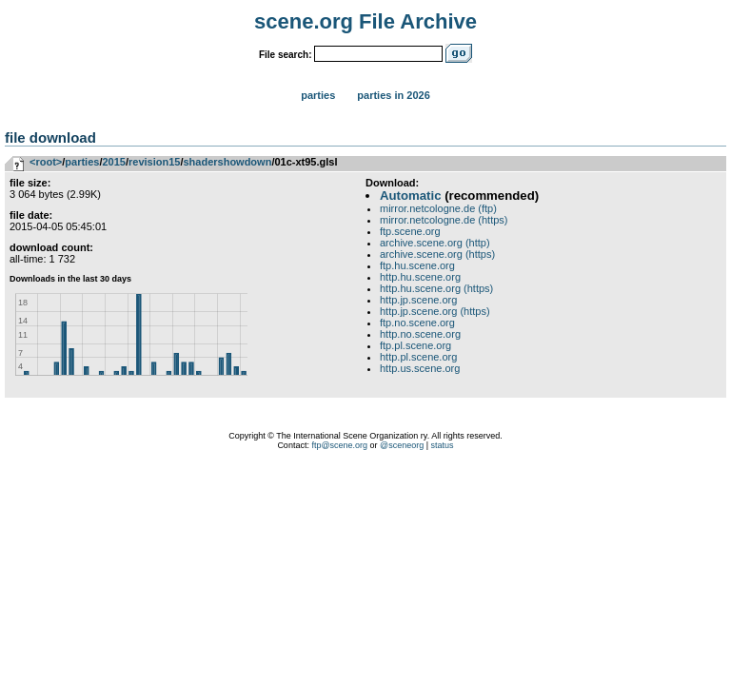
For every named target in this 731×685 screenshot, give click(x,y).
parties (82, 161)
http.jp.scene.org (418, 299)
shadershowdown (227, 161)
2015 (113, 161)
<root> (46, 161)
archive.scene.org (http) (435, 242)
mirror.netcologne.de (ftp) (438, 208)
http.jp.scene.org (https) (435, 311)
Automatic (410, 195)
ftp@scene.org (339, 445)
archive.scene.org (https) (437, 254)
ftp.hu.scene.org (417, 265)
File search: (285, 54)
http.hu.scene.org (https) (436, 288)
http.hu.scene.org (420, 277)
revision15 (154, 161)
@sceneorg (402, 445)
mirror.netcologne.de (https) (444, 219)
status (442, 445)
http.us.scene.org (420, 368)
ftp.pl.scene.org (415, 345)
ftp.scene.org (410, 231)
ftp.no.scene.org (417, 322)
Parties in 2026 (393, 95)
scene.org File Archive (365, 21)
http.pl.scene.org (418, 356)
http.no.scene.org (420, 334)
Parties (318, 95)
